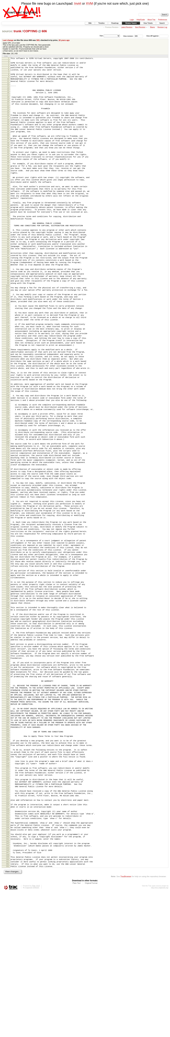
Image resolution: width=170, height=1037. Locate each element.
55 (8, 203)
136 (7, 423)
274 (7, 799)
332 (7, 955)
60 (8, 217)
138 (7, 428)
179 (7, 540)
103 (7, 334)
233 (7, 688)
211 (7, 627)
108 (7, 347)
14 (8, 93)
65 (8, 230)
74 (8, 254)
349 (7, 999)
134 (7, 418)
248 (7, 729)
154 (7, 472)
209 (7, 622)
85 (8, 285)
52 (8, 196)
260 (7, 762)
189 (7, 567)
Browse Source (131, 23)
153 (7, 469)
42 (8, 168)
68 (8, 239)
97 (8, 317)
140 (7, 434)
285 (7, 829)
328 (7, 944)
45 (8, 177)
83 (8, 279)
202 (7, 603)
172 (7, 520)
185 (7, 556)
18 (8, 103)
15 (8, 95)
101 (7, 328)
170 (7, 515)
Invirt (77, 3)
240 (7, 707)
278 (7, 810)
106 (7, 341)
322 (7, 929)
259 (7, 759)
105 (7, 339)
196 (7, 586)
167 (7, 507)
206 (7, 614)
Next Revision (140, 27)
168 (7, 510)
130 (7, 406)
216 (7, 641)
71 (8, 247)
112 (7, 357)
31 (8, 138)
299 (7, 867)
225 (7, 666)
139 (7, 431)
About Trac (151, 20)
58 (8, 211)
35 (8, 149)
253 (7, 742)
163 (7, 496)
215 (7, 638)
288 (7, 838)
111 (7, 355)
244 (7, 718)
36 (8, 152)
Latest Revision (126, 27)
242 (7, 713)
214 (7, 636)
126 (7, 396)
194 (7, 581)
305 (7, 883)
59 (8, 214)
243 (7, 715)
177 (7, 535)
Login (132, 20)
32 (8, 141)
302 (7, 875)
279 (7, 813)
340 (7, 976)
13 (8, 90)
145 (7, 448)
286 (7, 832)
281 (7, 819)
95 (8, 312)
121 (7, 382)
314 (7, 907)
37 (8, 155)
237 (7, 699)
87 (8, 290)
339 (7, 973)
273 (7, 797)
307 (7, 888)
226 (7, 669)
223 (7, 661)
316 (7, 912)
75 (8, 257)
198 (7, 592)
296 (7, 859)
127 (7, 399)
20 (8, 109)
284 (7, 827)
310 (7, 896)
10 (8, 82)
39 (8, 160)
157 (7, 479)
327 (7, 941)
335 (7, 963)
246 (7, 723)
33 (8, 144)
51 (8, 193)
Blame (152, 27)
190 (7, 570)
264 (7, 772)
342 (7, 982)
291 (7, 846)
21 (8, 111)
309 (7, 894)
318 (7, 918)
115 (7, 365)
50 (8, 190)
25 (8, 121)
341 (7, 979)
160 (7, 488)
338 (7, 971)
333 (7, 958)
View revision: (128, 36)
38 (8, 157)
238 (7, 702)
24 (8, 119)
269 (7, 786)
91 (8, 301)
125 (7, 393)
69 (8, 242)
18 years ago (64, 40)
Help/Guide (140, 20)
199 (7, 595)
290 (7, 844)
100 (7, 326)
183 (7, 551)
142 (7, 440)
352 (7, 1008)
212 (7, 630)
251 (7, 737)
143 (7, 442)
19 (8, 106)
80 (8, 271)
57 (8, 208)
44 (8, 174)
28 (8, 130)
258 (7, 756)
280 (7, 816)
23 (8, 116)
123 (7, 387)
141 (7, 437)
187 (7, 561)
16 (8, 98)
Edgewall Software (32, 1033)
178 (7, 537)
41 (8, 166)
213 (7, 633)
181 (7, 545)
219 (7, 650)
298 (7, 864)
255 (7, 748)
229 (7, 677)
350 (7, 1002)
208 (7, 619)
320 (7, 923)
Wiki (89, 23)
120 (7, 379)
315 (7, 909)
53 (8, 198)
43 (8, 171)
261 (7, 764)
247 (7, 726)
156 (7, 477)
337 (7, 968)
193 (7, 578)
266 (7, 778)
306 (7, 886)
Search (162, 23)
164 (7, 498)
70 (8, 244)
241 (7, 710)
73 (8, 252)
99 (8, 323)
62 (8, 223)
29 (8, 133)
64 (8, 227)
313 (7, 904)
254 (7, 745)
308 (7, 891)
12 (8, 88)
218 (7, 647)
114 (7, 363)
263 (7, 770)
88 (8, 293)
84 (8, 282)
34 (8, 147)
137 (7, 426)
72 (8, 249)
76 (8, 259)
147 (7, 453)
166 (7, 504)
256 (7, 750)
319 (7, 921)
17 (8, 101)
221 (7, 655)
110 (7, 352)
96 (8, 315)
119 (7, 376)
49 (8, 187)
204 (7, 608)
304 (7, 880)
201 (7, 600)
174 (7, 526)
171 (7, 518)
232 (7, 685)
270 (7, 789)
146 (7, 450)
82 (8, 276)
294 (7, 854)
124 (7, 390)
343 (7, 984)
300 (7, 870)
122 (7, 385)
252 (7, 740)
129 (7, 404)
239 (7, 705)
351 (7, 1005)
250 (7, 735)
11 (8, 85)
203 (7, 605)
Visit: (101, 36)
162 (7, 494)
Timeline (101, 23)
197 (7, 589)
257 (7, 753)
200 (7, 597)
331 (7, 952)
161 (7, 491)
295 (7, 857)
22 (8, 114)
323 (7, 931)
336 (7, 965)
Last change (8, 40)
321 (7, 926)
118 (7, 373)
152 (7, 466)
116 (7, 368)
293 (7, 852)
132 (7, 412)
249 (7, 732)
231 (7, 682)
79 (8, 268)
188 (7, 564)
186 (7, 559)
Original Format (91, 1028)
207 (7, 617)
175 (7, 529)
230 (7, 679)
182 (7, 548)
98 (8, 320)
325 (7, 936)
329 (7, 946)
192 (7, 576)
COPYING (30, 31)
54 (8, 201)
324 (7, 934)
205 (7, 611)
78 (8, 265)
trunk (17, 31)
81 (8, 273)
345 (7, 990)
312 (7, 902)
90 (8, 298)
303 (7, 878)
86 (8, 287)
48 (8, 184)
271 (7, 792)
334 (7, 960)
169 (7, 512)
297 (7, 862)
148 (7, 455)
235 (7, 694)
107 (7, 344)
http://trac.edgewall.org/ (159, 1033)
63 (8, 225)
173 (7, 523)
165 (7, 501)
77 (8, 262)
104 (7, 336)
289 (7, 841)
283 (7, 824)
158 (7, 482)
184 (7, 554)
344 (7, 987)
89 (8, 295)
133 (7, 415)
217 (7, 644)
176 (7, 532)
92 (8, 304)
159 (7, 485)
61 (8, 220)
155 (7, 474)
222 (7, 658)
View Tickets (148, 23)
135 (7, 421)
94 (8, 309)
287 (7, 835)
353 (7, 1011)
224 (7, 663)
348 (7, 997)
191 (7, 573)
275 (7, 802)
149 (7, 458)
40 (8, 163)
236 (7, 696)
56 (8, 206)
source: (7, 31)
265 (7, 775)
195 (7, 583)
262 (7, 767)
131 (7, 409)
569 (37, 40)
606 (44, 31)
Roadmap (115, 23)
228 (7, 675)
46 (8, 179)
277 (7, 808)
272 (7, 794)
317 (7, 915)
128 (7, 401)
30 (8, 135)
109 (7, 349)
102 (7, 331)
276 (7, 805)
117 (7, 370)
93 (8, 306)
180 (7, 542)
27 (8, 127)
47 (8, 181)
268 (7, 783)
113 (7, 360)
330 (7, 949)
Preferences (162, 20)
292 (7, 849)
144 (7, 445)
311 (7, 899)
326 (7, 939)
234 (7, 691)
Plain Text (77, 1028)
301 (7, 873)
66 (8, 233)
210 (7, 625)
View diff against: (157, 36)
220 (7, 653)
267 (7, 781)
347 (7, 994)
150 (7, 461)
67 (8, 236)
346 (7, 992)
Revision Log (162, 27)
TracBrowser (125, 1021)
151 (7, 464)
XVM (89, 3)
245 (7, 720)
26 (8, 124)
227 (7, 672)
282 (7, 822)
